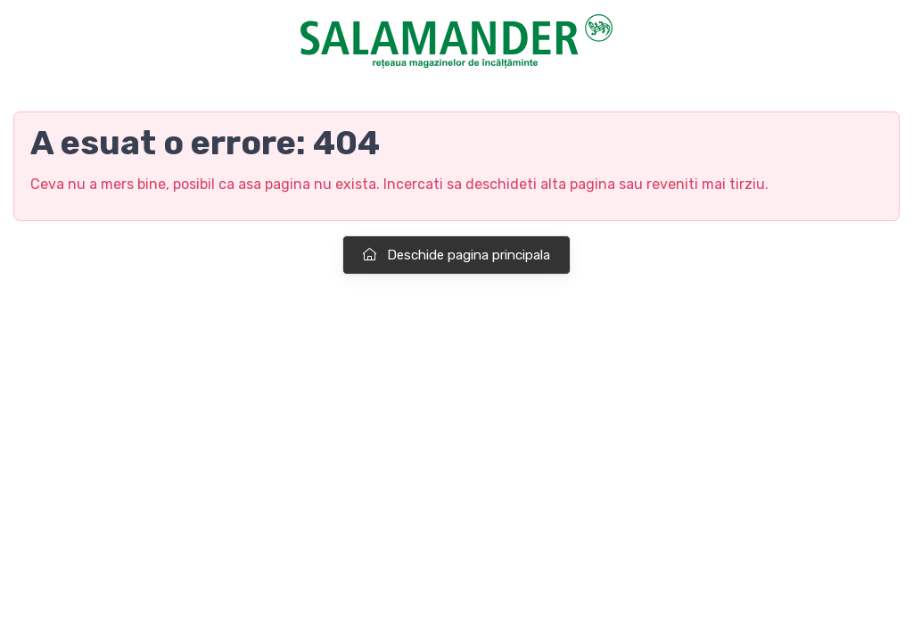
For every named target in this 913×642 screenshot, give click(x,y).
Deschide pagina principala (456, 255)
